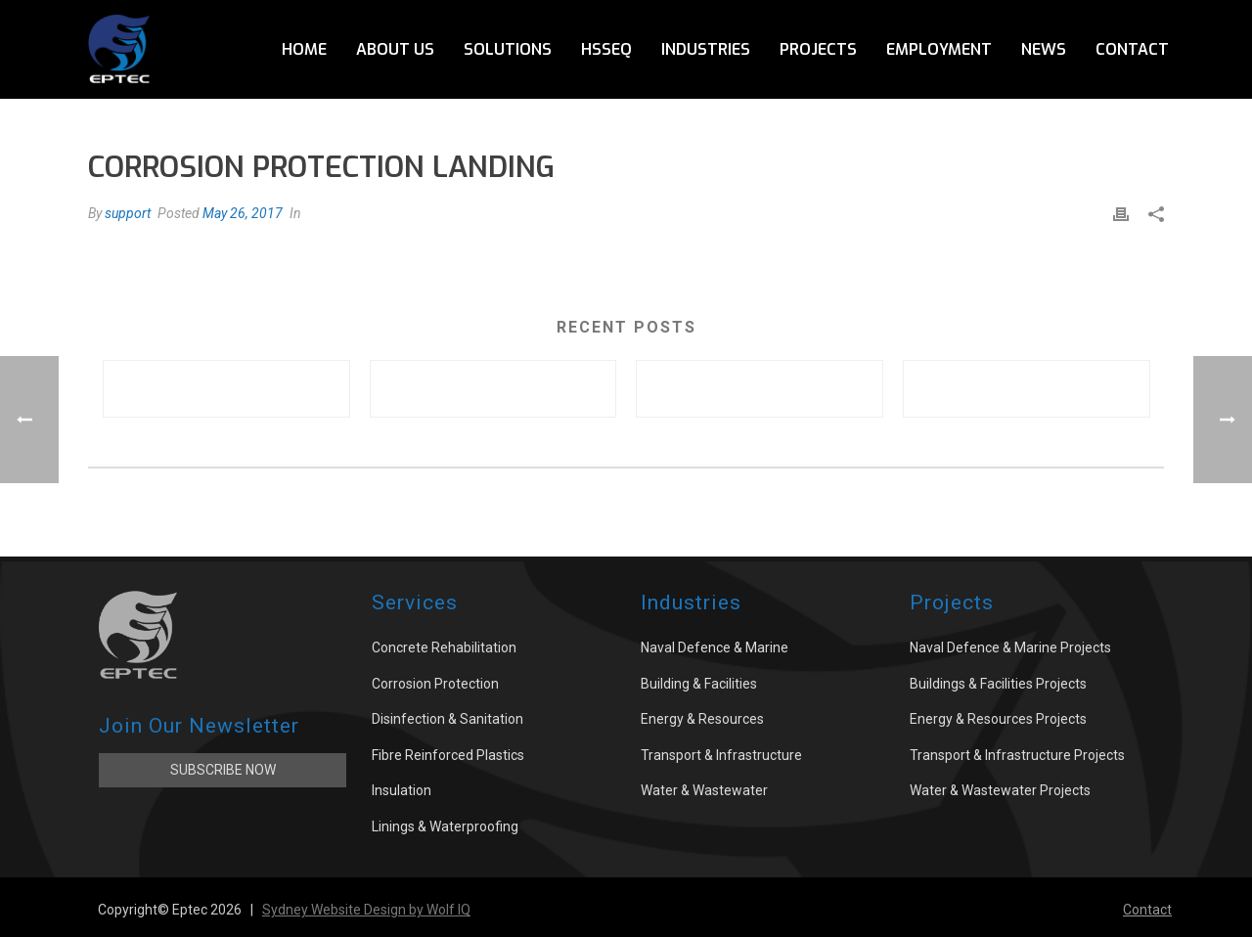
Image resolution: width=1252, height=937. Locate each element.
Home (304, 49)
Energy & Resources (702, 719)
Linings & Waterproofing (445, 826)
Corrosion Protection (435, 684)
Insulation (401, 790)
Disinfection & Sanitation (447, 719)
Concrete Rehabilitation (444, 647)
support (128, 213)
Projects (818, 49)
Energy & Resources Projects (998, 719)
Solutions (508, 49)
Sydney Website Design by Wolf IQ (366, 909)
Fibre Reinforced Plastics (448, 755)
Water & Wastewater (704, 790)
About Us (395, 49)
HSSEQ (606, 49)
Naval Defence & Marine (714, 647)
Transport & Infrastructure (721, 755)
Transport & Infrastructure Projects (1017, 755)
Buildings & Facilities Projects (998, 684)
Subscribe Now (223, 770)
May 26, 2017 (242, 213)
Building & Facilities (699, 684)
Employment (939, 49)
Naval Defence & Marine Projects (1010, 647)
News (1043, 49)
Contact (1132, 49)
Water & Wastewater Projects (1000, 790)
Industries (705, 49)
